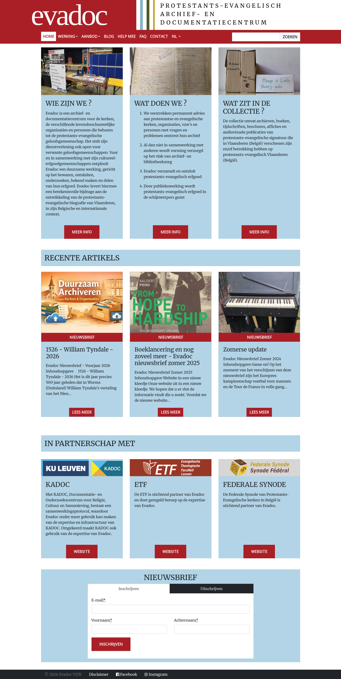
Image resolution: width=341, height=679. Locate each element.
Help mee (127, 36)
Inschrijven (129, 588)
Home (48, 36)
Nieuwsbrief (82, 337)
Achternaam (186, 620)
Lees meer (81, 412)
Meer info (82, 232)
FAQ (142, 36)
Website (82, 551)
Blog (109, 36)
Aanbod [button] (89, 36)
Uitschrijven (211, 588)
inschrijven (111, 644)
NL (175, 36)
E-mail (98, 600)
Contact (159, 36)
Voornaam (101, 620)
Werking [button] (66, 36)
